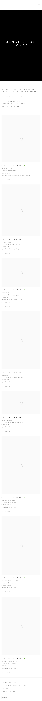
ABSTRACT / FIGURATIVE (14, 104)
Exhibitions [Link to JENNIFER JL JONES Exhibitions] (8, 92)
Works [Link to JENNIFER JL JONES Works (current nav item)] (5, 89)
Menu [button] (38, 4)
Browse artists (14, 96)
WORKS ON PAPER (11, 106)
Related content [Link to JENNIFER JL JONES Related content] (26, 92)
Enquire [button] (6, 676)
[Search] (10, 697)
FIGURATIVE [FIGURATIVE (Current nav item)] (14, 101)
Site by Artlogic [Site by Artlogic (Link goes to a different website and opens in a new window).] (9, 691)
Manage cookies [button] (9, 682)
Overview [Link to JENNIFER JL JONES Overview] (16, 89)
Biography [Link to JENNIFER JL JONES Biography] (30, 89)
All (3, 101)
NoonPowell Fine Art (16, 4)
